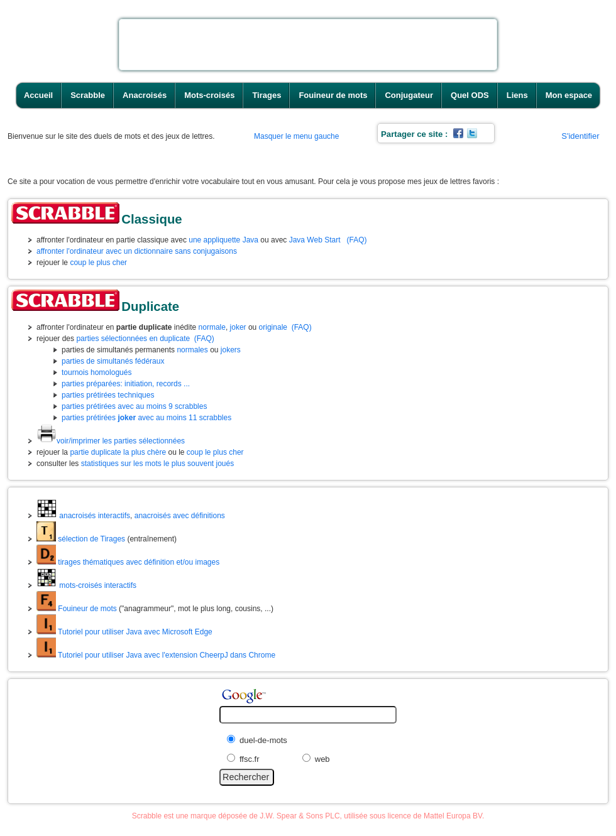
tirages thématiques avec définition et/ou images (127, 562)
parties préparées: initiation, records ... (126, 383)
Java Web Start (315, 240)
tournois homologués (96, 372)
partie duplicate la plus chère (118, 452)
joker (238, 327)
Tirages (266, 95)
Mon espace (569, 95)
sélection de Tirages (80, 539)
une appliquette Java (223, 240)
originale (273, 327)
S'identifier (580, 136)
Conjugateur (409, 95)
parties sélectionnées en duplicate (133, 338)
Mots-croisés (209, 95)
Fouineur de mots (333, 95)
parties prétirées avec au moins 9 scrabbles (134, 406)
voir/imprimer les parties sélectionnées (110, 441)
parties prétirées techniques (108, 395)
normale (212, 327)
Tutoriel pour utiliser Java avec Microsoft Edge (124, 631)
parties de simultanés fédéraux (113, 361)
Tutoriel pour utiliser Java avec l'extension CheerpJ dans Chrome (155, 655)
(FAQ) (357, 240)
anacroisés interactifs (83, 515)
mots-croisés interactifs (86, 585)
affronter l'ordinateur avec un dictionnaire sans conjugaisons (136, 251)
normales (192, 349)
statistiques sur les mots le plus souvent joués (157, 463)
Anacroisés (145, 95)
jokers (231, 349)
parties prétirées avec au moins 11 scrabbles (146, 417)
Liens (517, 95)
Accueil (38, 95)
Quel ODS (470, 95)
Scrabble (87, 95)
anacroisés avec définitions (180, 515)
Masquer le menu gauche (296, 136)
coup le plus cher (98, 262)
